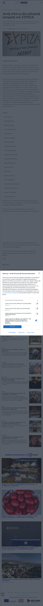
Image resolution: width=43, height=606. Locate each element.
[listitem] (21, 300)
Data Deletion (12, 332)
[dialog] (21, 303)
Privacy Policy (30, 332)
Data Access (21, 332)
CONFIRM (12, 326)
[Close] (39, 273)
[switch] (36, 303)
